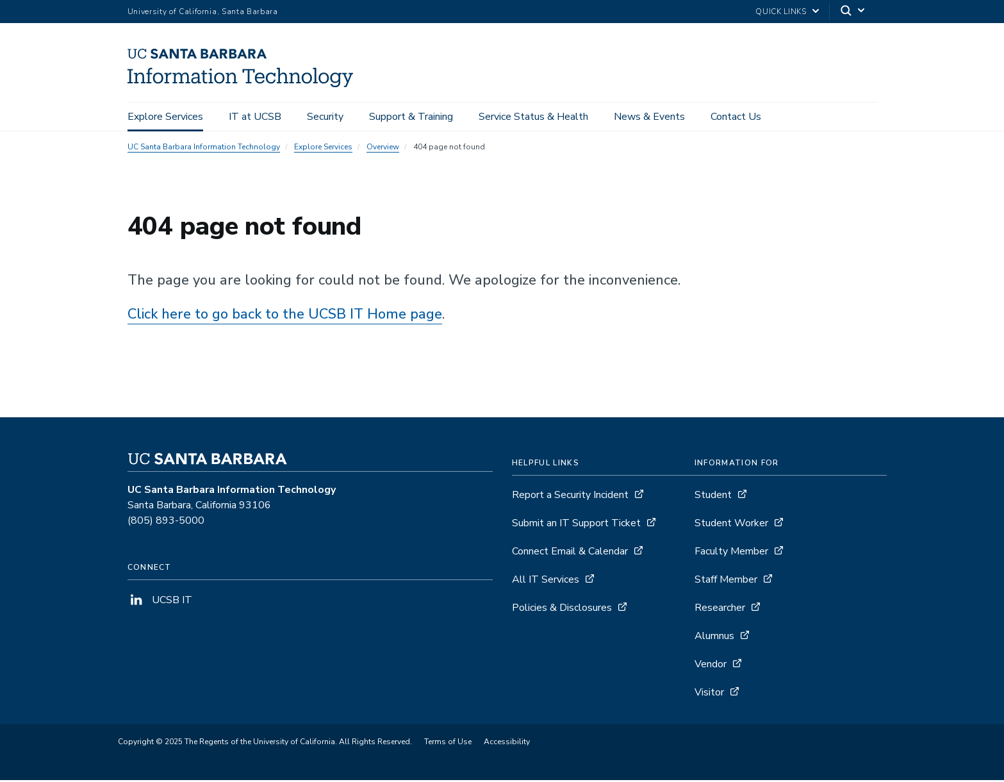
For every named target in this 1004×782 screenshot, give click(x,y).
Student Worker (731, 525)
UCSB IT (160, 602)
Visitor (709, 694)
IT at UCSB (255, 117)
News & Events (649, 117)
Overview (382, 149)
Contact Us (736, 117)
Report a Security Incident (570, 497)
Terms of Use (448, 743)
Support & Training (411, 117)
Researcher (720, 610)
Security (325, 117)
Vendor (711, 666)
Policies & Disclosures (562, 610)
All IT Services (545, 581)
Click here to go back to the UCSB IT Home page (285, 316)
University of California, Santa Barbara (203, 11)
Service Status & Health (533, 117)
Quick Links (780, 11)
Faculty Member (731, 553)
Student (713, 497)
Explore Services (165, 117)
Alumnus (714, 638)
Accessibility (507, 743)
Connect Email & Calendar (570, 553)
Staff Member (726, 581)
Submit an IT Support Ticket (576, 525)
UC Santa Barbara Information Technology (204, 149)
